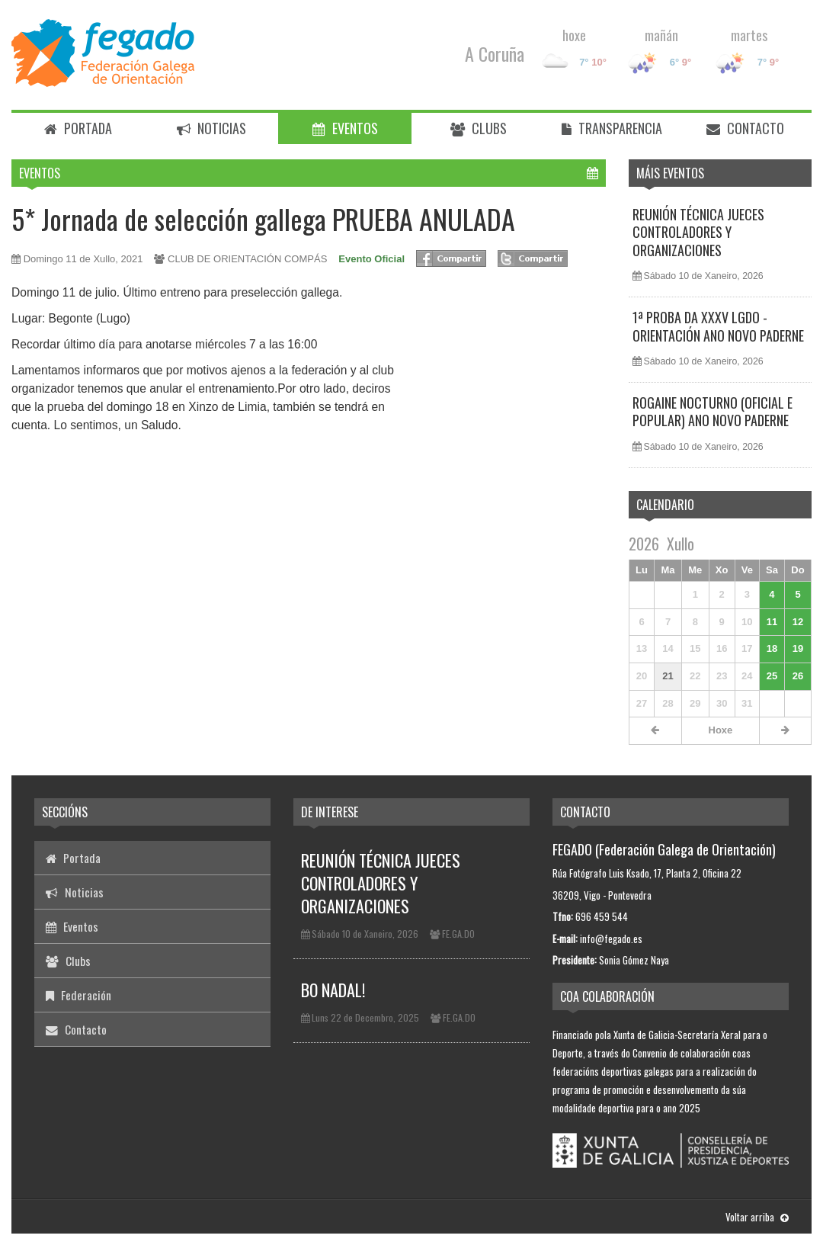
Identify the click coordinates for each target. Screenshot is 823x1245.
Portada (78, 128)
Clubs (478, 128)
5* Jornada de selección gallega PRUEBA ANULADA (263, 218)
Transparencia (612, 128)
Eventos (345, 128)
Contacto (745, 128)
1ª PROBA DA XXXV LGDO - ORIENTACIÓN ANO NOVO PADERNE (718, 326)
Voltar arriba (757, 1216)
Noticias (211, 128)
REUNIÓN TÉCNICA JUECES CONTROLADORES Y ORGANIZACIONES (698, 232)
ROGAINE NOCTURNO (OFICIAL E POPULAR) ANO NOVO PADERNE (712, 411)
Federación (78, 995)
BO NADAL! (333, 989)
